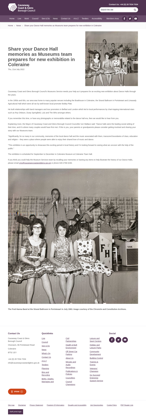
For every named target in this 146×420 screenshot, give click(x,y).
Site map (11, 405)
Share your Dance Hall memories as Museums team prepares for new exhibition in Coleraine (63, 25)
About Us (69, 358)
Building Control (96, 358)
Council (45, 342)
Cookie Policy (112, 405)
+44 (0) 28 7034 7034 (17, 359)
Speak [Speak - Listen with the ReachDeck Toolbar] (17, 391)
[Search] (115, 9)
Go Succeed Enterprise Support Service (96, 378)
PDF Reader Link (127, 405)
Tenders (45, 365)
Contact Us (46, 357)
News (18, 25)
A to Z (44, 361)
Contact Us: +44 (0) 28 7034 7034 (123, 4)
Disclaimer (22, 405)
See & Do (46, 346)
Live (43, 338)
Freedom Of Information (55, 405)
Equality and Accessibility (77, 405)
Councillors (70, 378)
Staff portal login (15, 412)
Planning (45, 368)
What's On (46, 353)
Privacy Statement (36, 405)
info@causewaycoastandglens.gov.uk (23, 363)
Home (10, 25)
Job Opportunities (96, 405)
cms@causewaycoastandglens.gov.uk (35, 163)
